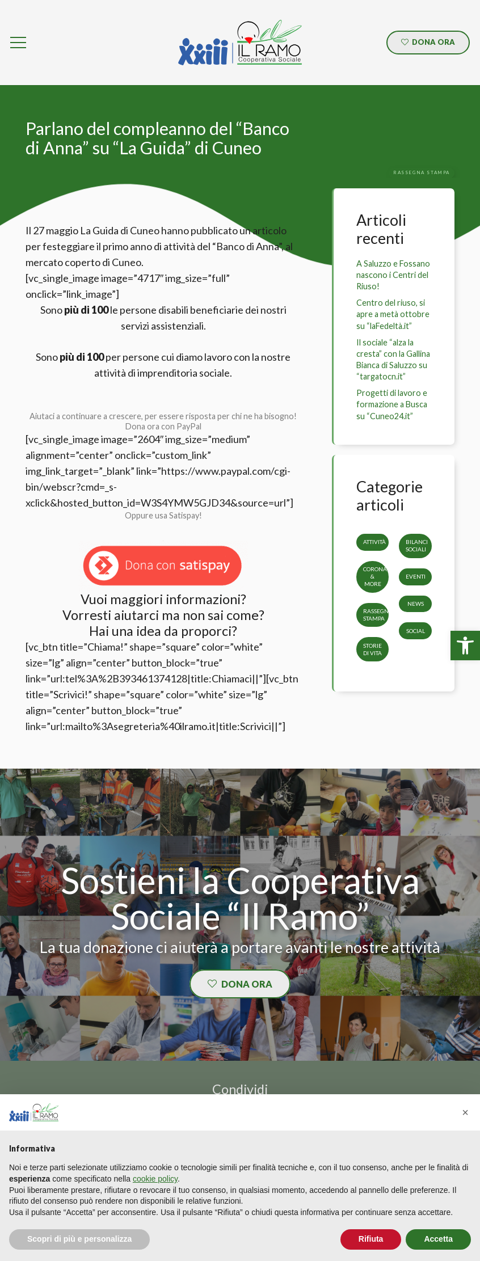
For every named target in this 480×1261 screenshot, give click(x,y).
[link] (465, 645)
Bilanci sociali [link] (417, 545)
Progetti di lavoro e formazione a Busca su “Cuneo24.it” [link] (391, 404)
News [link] (415, 603)
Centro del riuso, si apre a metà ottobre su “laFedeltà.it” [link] (393, 314)
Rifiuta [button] (371, 1238)
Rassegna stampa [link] (378, 615)
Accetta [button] (438, 1238)
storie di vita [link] (372, 649)
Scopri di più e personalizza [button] (79, 1238)
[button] (465, 1112)
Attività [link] (374, 541)
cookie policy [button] (155, 1178)
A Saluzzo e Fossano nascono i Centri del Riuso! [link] (393, 275)
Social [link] (415, 630)
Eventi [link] (416, 576)
